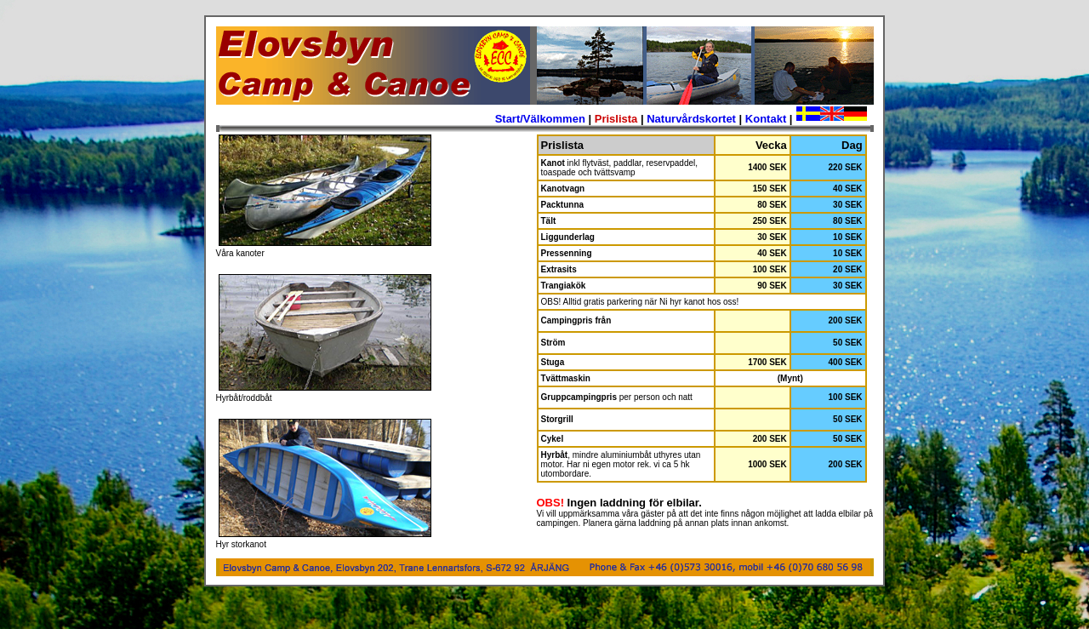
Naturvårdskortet (691, 118)
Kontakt (765, 118)
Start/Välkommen (540, 118)
